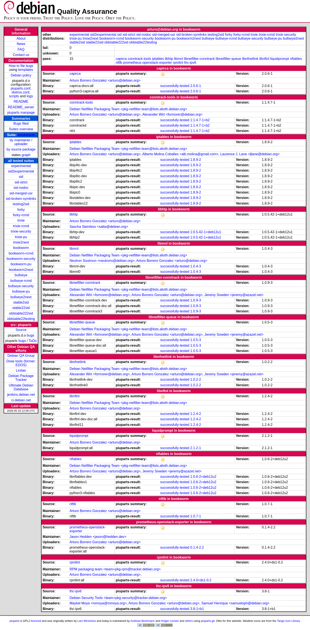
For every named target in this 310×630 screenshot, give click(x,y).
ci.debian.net (21, 400)
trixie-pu (21, 237)
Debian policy (21, 75)
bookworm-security (21, 259)
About (21, 38)
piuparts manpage (21, 112)
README (21, 101)
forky (21, 209)
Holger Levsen (170, 620)
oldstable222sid (21, 313)
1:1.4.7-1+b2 (200, 120)
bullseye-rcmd (21, 280)
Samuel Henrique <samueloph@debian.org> (235, 603)
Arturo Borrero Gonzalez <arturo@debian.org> (104, 80)
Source (20, 330)
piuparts (14, 620)
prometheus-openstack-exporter (147, 62)
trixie (21, 220)
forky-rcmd (21, 215)
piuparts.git (208, 620)
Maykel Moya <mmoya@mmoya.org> (98, 603)
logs (30, 96)
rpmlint (178, 62)
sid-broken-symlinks (21, 198)
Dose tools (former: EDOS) (21, 363)
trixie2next (21, 242)
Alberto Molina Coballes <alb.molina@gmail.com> (180, 154)
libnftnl (264, 59)
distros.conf (20, 92)
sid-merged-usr (21, 193)
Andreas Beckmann (142, 620)
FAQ (21, 49)
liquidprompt (279, 59)
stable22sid (21, 308)
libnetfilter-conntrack (199, 59)
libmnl (178, 59)
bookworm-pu (21, 264)
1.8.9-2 (195, 159)
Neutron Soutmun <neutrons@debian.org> (102, 260)
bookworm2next (21, 270)
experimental (21, 166)
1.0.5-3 (195, 340)
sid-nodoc (21, 187)
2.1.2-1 (195, 448)
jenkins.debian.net (21, 394)
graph (26, 155)
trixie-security (21, 231)
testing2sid (21, 204)
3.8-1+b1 (197, 609)
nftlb (119, 62)
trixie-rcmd (21, 226)
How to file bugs (21, 66)
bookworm (26, 135)
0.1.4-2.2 (197, 547)
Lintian (21, 370)
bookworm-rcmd (21, 253)
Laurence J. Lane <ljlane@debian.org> (250, 154)
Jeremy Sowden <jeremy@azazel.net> (234, 295)
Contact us (21, 55)
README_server (21, 107)
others (189, 620)
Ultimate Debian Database (21, 387)
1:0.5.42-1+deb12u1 (205, 232)
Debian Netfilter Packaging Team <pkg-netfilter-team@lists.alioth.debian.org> (128, 109)
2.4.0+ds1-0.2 (200, 580)
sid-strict (21, 182)
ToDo (33, 341)
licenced (36, 620)
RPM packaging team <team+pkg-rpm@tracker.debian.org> (115, 569)
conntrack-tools (139, 59)
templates (25, 69)
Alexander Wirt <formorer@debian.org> (172, 114)
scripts (14, 96)
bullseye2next (21, 297)
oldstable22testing (21, 319)
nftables (296, 59)
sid (21, 176)
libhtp (169, 59)
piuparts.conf (21, 88)
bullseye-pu (21, 291)
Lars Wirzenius (86, 620)
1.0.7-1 (195, 516)
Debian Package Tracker (21, 378)
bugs (30, 335)
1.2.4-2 (195, 414)
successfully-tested (174, 86)
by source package (21, 149)
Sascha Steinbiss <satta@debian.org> (98, 226)
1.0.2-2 (195, 379)
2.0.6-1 (195, 86)
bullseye (21, 275)
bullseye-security (21, 286)
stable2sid (21, 302)
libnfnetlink (250, 59)
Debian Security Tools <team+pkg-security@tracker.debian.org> (118, 598)
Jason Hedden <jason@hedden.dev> (97, 536)
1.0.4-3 (195, 266)
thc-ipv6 (190, 62)
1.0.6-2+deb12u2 (203, 476)
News (21, 44)
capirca (121, 59)
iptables (158, 59)
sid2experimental (21, 171)
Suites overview (21, 129)
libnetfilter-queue (228, 59)
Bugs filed (21, 123)
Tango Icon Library (288, 620)
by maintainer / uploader (21, 142)
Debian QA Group (21, 355)
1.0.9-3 (195, 300)
